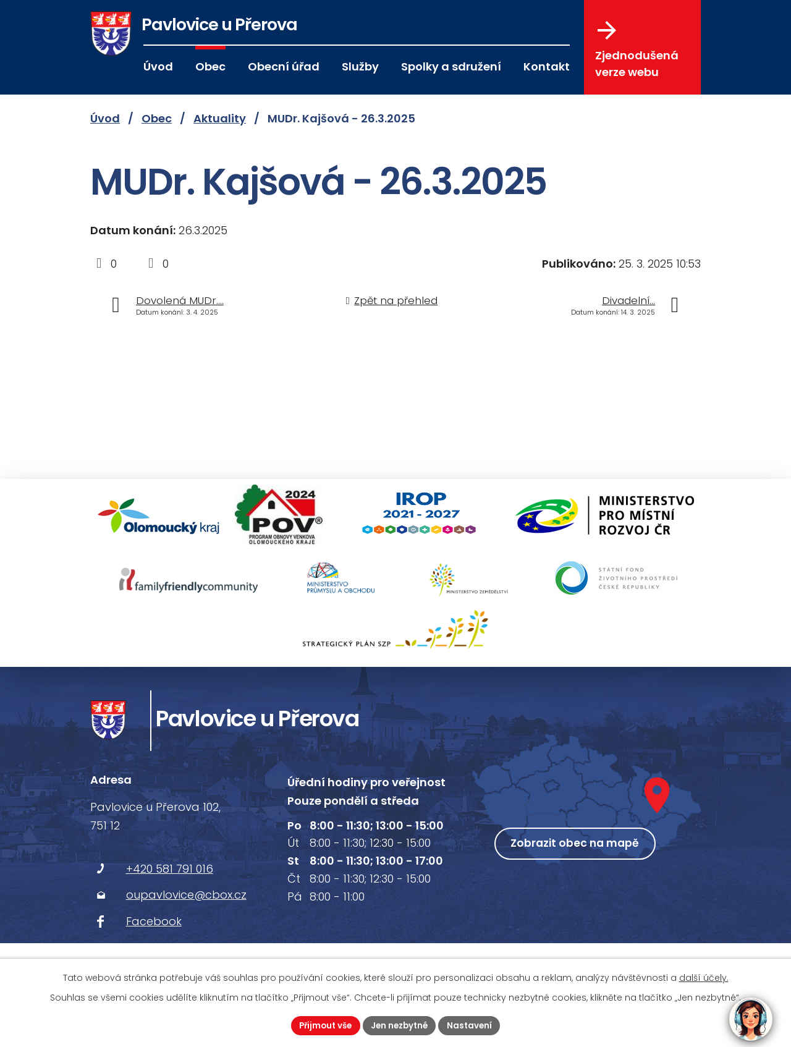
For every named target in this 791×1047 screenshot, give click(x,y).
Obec (210, 66)
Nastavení (473, 1025)
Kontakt (546, 66)
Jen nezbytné (400, 1025)
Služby (360, 66)
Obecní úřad (283, 66)
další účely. (704, 976)
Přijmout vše (322, 1025)
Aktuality (219, 118)
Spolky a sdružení (451, 66)
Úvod (158, 66)
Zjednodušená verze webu (637, 50)
